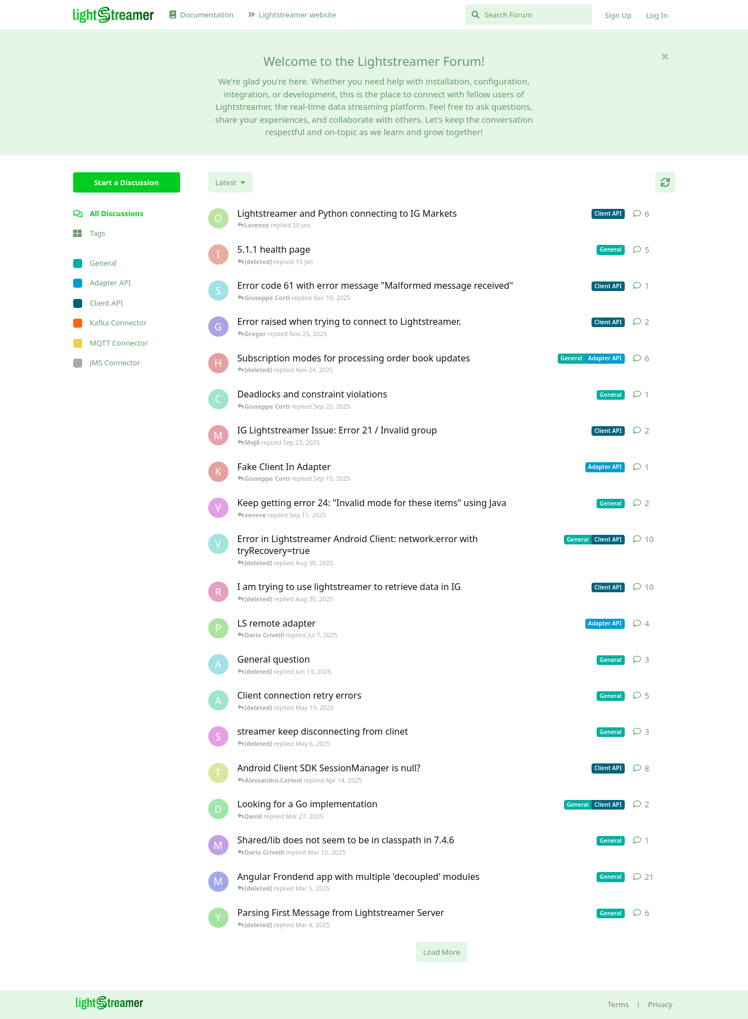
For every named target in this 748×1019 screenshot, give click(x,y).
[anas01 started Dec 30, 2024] (218, 700)
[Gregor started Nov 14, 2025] (218, 326)
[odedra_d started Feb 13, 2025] (218, 218)
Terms (618, 1004)
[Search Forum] (528, 15)
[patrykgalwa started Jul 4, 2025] (218, 628)
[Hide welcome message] (665, 56)
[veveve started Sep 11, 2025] (218, 508)
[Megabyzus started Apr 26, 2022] (218, 881)
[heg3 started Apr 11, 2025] (218, 363)
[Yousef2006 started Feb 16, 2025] (218, 918)
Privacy (660, 1004)
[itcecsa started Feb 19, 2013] (218, 254)
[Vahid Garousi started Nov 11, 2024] (218, 544)
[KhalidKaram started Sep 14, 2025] (218, 472)
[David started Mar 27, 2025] (218, 809)
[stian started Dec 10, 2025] (218, 290)
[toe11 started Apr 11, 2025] (218, 773)
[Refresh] (665, 182)
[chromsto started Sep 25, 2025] (218, 399)
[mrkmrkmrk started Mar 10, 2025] (218, 845)
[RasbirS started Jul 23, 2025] (218, 592)
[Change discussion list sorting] (230, 182)
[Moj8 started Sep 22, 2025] (218, 435)
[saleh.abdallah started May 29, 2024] (218, 736)
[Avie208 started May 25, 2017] (218, 664)
